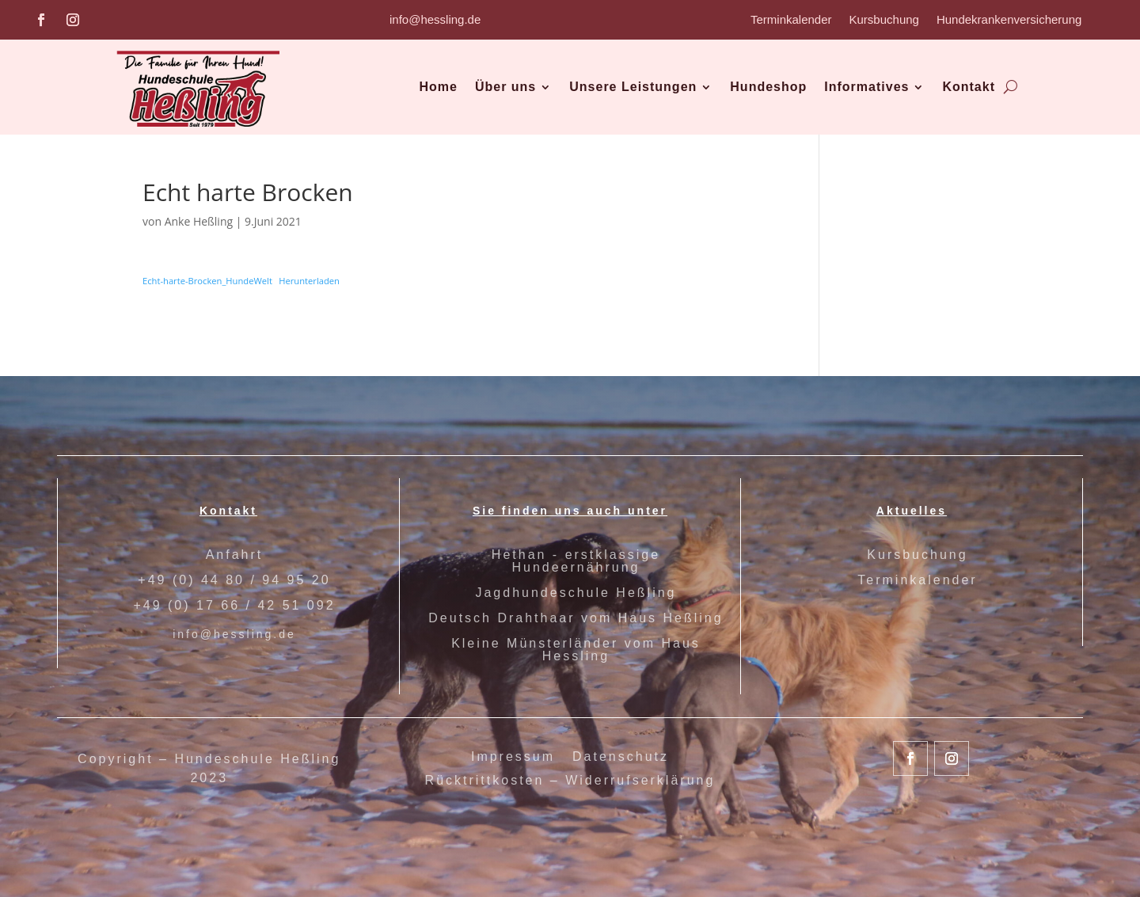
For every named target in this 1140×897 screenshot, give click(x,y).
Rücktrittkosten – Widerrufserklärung (570, 781)
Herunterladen (309, 281)
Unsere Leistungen (633, 86)
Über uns (505, 86)
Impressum (513, 757)
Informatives (866, 86)
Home (438, 86)
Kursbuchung (884, 20)
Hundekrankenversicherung (1009, 20)
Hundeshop (768, 86)
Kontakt (968, 86)
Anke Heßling (199, 221)
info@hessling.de (435, 19)
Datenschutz (620, 757)
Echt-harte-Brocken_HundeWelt (207, 281)
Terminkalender (791, 20)
